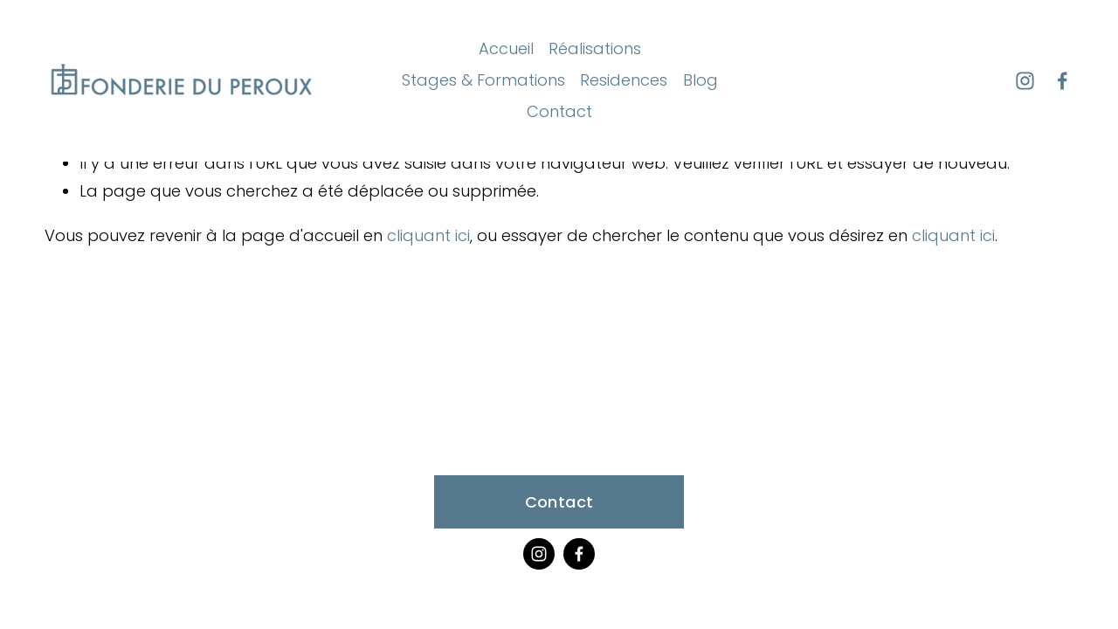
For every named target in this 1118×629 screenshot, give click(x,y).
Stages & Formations (483, 80)
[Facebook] (1062, 81)
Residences (623, 80)
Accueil (506, 48)
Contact (559, 111)
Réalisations (595, 48)
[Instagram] (1025, 81)
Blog (700, 80)
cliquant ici (428, 235)
